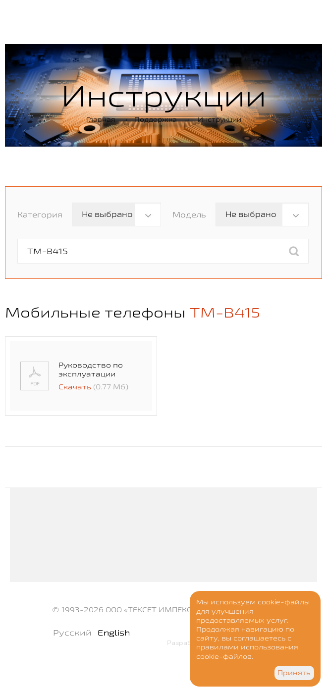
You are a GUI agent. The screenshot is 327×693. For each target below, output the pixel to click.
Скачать (74, 386)
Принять (294, 673)
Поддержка (155, 119)
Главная (100, 119)
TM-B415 (225, 312)
